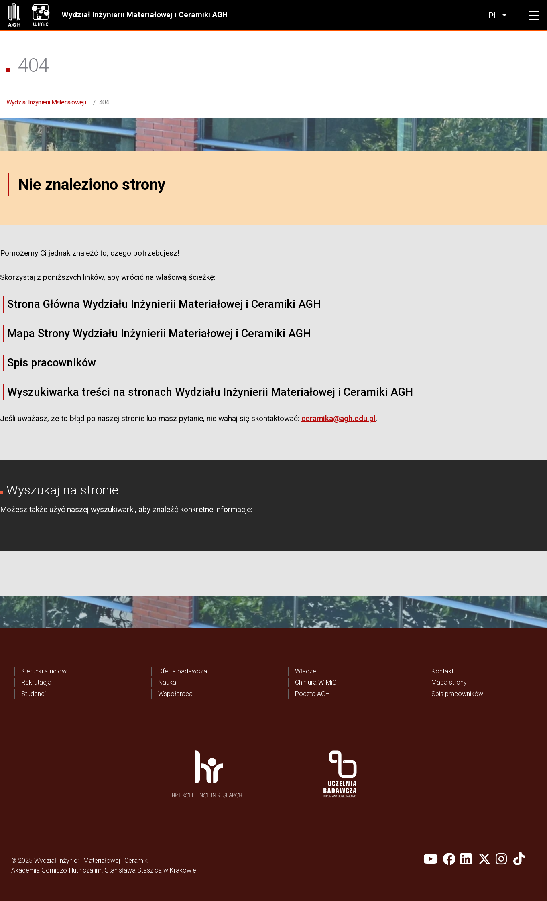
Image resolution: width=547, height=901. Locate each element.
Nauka (167, 682)
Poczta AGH (312, 694)
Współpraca (175, 694)
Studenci (33, 694)
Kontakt (442, 671)
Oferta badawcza (182, 671)
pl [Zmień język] (494, 15)
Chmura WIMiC (315, 682)
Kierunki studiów (44, 671)
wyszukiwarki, (113, 509)
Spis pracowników (51, 362)
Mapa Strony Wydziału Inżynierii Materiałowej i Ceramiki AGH (159, 333)
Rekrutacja (36, 682)
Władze (305, 671)
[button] (534, 16)
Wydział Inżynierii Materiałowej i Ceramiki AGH (144, 14)
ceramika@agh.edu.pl (338, 418)
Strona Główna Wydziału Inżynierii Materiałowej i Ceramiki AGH (164, 304)
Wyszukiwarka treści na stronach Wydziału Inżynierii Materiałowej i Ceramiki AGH (210, 392)
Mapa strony (449, 682)
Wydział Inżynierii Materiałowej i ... (48, 102)
